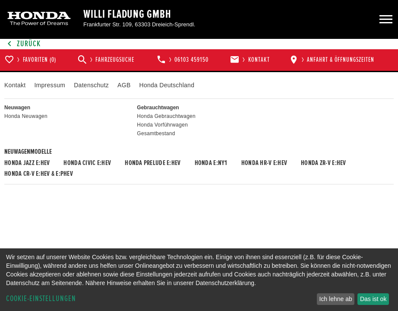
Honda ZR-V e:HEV (323, 162)
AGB (123, 85)
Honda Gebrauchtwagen (166, 116)
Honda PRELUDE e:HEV (152, 162)
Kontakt (14, 85)
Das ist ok (373, 298)
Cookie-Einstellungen (41, 299)
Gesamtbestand (156, 133)
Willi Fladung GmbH (127, 14)
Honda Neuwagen (25, 116)
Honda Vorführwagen (162, 125)
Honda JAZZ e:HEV (27, 162)
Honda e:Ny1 (211, 162)
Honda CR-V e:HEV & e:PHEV (38, 173)
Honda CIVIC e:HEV (87, 162)
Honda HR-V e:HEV (264, 162)
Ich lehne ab (335, 298)
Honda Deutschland (167, 85)
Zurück (22, 44)
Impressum (49, 85)
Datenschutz (91, 85)
